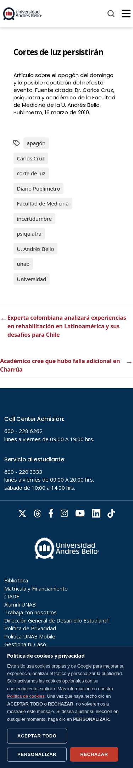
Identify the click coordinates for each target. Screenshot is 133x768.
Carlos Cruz (31, 158)
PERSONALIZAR (36, 754)
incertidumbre (34, 218)
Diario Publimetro (38, 188)
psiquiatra (29, 233)
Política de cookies (26, 696)
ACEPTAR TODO (37, 736)
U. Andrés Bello (35, 248)
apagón (36, 143)
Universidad (31, 278)
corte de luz (31, 173)
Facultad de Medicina (43, 203)
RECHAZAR (94, 754)
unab (23, 263)
